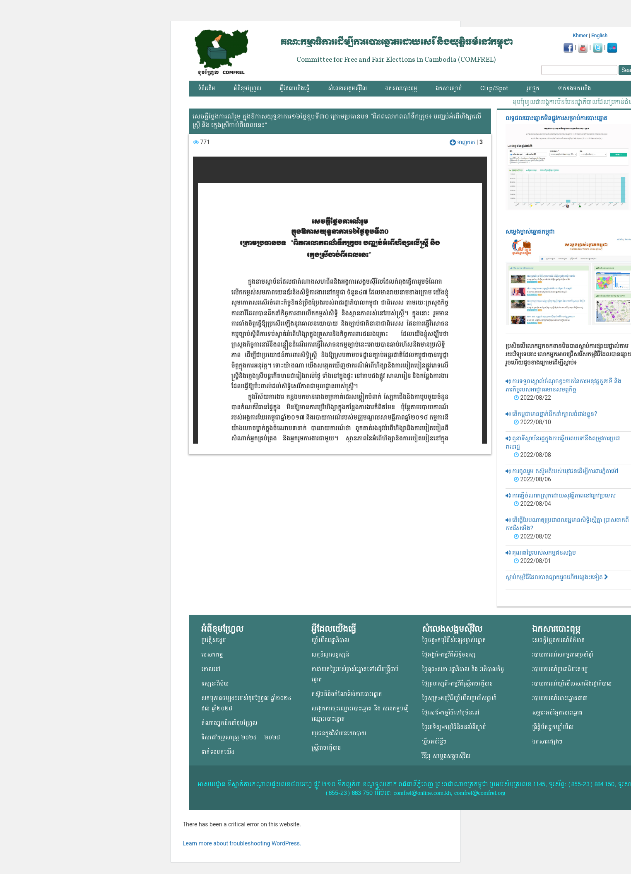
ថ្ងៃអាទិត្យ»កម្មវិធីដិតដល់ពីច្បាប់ (454, 727)
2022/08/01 (532, 561)
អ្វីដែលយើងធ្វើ (294, 88)
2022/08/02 (532, 536)
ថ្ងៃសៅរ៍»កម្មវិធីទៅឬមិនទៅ (450, 712)
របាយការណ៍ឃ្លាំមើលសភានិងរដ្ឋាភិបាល (572, 683)
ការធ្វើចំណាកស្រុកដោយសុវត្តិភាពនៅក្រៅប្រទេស (561, 495)
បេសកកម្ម (212, 654)
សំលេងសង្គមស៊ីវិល (347, 88)
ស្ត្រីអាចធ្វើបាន (326, 748)
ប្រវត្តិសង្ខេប (213, 640)
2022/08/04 (532, 503)
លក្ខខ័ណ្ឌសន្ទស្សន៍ (330, 654)
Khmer (580, 36)
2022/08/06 (532, 479)
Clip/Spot (494, 88)
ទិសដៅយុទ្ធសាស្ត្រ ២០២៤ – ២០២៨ (240, 737)
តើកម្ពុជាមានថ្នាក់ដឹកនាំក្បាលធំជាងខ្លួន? (551, 413)
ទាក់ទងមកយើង (574, 88)
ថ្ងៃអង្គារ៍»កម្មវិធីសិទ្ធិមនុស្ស (449, 654)
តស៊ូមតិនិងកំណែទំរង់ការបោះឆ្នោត (346, 694)
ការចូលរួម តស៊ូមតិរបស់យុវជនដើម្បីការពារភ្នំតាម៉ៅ (562, 471)
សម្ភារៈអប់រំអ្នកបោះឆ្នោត (557, 712)
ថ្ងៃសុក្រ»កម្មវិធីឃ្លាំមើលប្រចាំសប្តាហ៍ (459, 698)
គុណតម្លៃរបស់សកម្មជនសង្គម (541, 552)
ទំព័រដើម (206, 88)
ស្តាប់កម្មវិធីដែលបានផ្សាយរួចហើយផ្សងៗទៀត (557, 577)
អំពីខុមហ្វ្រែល (247, 88)
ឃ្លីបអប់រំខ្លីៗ (434, 741)
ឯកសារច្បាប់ (449, 88)
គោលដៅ (211, 669)
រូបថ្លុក (533, 88)
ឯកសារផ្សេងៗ (547, 741)
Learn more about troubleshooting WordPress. (242, 843)
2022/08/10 (532, 422)
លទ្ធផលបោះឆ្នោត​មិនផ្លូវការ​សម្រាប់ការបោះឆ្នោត (556, 118)
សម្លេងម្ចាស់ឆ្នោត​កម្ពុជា (530, 231)
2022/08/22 (532, 397)
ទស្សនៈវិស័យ (215, 683)
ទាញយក (463, 142)
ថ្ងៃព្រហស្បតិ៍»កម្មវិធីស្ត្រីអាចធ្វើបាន (457, 683)
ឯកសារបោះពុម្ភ (401, 88)
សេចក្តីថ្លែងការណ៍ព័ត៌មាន (558, 640)
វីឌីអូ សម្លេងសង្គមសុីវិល (446, 756)
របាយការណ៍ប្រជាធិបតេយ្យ (560, 669)
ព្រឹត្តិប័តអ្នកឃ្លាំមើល (552, 727)
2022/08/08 (532, 454)
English (599, 36)
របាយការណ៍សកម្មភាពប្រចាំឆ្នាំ (562, 654)
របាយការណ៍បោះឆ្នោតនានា (560, 698)
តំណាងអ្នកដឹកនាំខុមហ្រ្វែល (229, 723)
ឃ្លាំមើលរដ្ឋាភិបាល (330, 640)
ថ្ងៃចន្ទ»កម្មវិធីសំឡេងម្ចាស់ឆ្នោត (454, 640)
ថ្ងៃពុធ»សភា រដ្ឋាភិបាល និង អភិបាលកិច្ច (463, 669)
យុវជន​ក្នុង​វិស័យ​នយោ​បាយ (338, 733)
